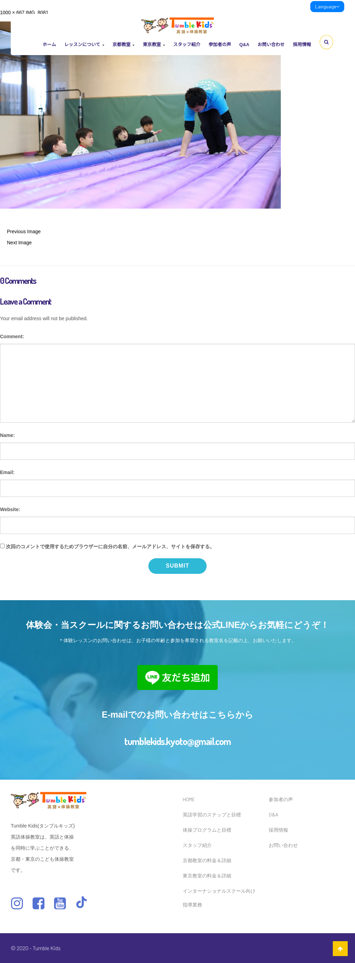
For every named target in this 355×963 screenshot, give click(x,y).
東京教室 (154, 44)
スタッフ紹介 (186, 44)
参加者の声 (219, 44)
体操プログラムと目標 (207, 830)
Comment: (12, 336)
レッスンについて (84, 44)
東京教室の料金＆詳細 (207, 875)
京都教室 (123, 44)
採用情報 (302, 44)
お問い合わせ (271, 44)
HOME (189, 799)
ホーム (49, 44)
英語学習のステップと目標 (212, 814)
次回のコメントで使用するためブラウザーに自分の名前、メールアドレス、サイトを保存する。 (110, 546)
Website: (10, 509)
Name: (7, 435)
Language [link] (327, 6)
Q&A (244, 44)
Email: (7, 472)
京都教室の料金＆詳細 (207, 860)
